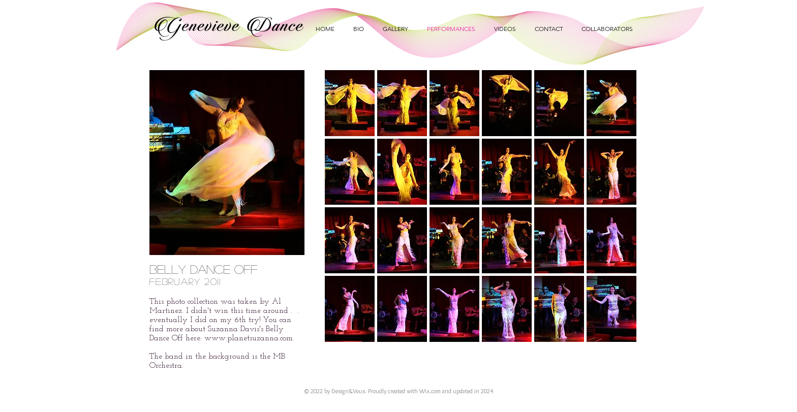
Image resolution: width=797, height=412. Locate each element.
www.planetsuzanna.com (248, 338)
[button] (350, 103)
